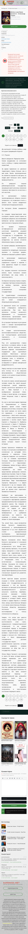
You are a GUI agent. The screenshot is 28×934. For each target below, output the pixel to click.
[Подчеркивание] (7, 778)
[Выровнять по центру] (12, 778)
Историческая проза (12, 8)
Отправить (14, 805)
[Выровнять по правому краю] (14, 778)
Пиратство (13, 894)
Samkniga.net (4, 8)
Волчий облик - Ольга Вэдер (10, 870)
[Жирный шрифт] (3, 778)
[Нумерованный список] (19, 778)
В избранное (6, 711)
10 (13, 139)
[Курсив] (5, 778)
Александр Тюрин (5, 38)
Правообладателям (13, 888)
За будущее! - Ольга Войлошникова (11, 862)
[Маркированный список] (17, 778)
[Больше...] (22, 778)
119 (21, 139)
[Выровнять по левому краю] (10, 778)
